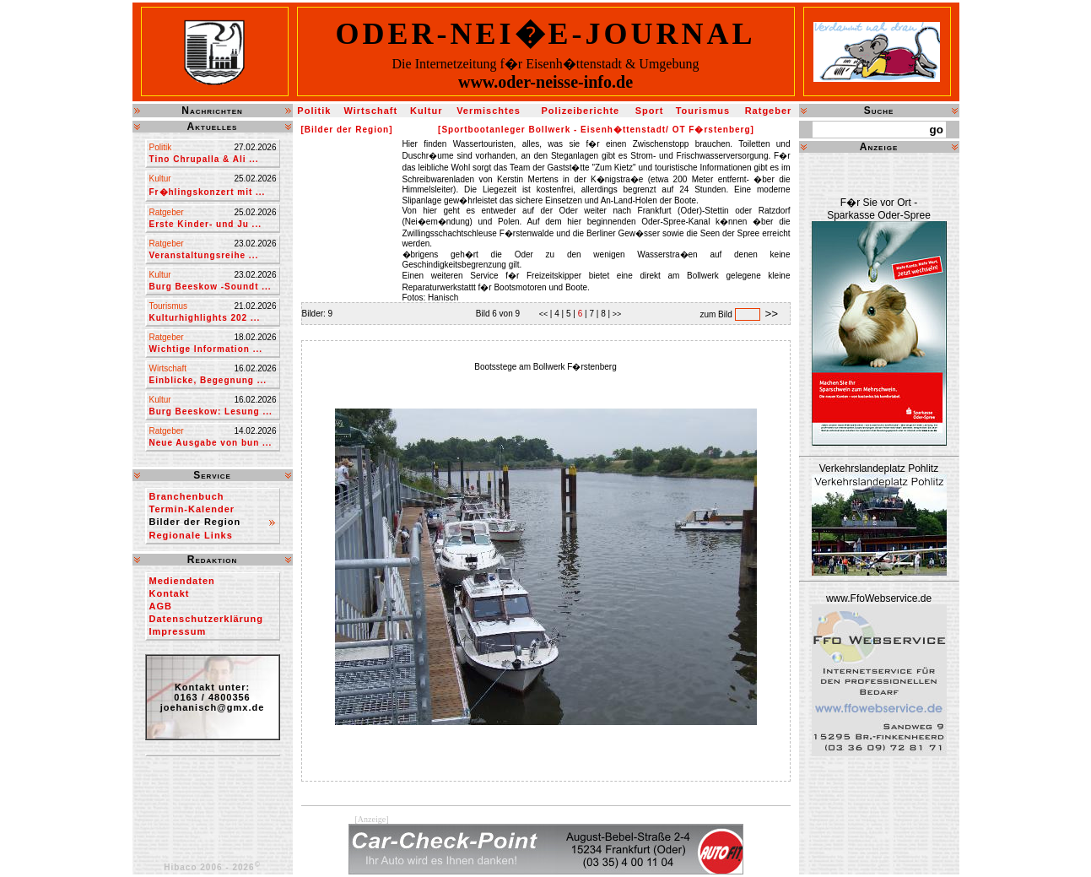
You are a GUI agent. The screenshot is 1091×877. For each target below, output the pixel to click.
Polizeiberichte (581, 111)
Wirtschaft (370, 111)
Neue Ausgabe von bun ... (211, 442)
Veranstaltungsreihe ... (204, 255)
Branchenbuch (186, 496)
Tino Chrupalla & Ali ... (204, 159)
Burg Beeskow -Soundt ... (210, 286)
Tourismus (703, 111)
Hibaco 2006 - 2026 (212, 867)
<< (544, 314)
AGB (160, 606)
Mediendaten (182, 581)
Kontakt (169, 593)
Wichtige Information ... (205, 349)
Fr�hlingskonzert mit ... (207, 192)
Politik (314, 111)
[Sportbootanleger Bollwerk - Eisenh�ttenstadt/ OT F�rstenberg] (596, 129)
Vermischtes (488, 111)
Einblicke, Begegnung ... (208, 380)
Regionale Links (191, 535)
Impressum (178, 631)
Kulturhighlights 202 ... (205, 317)
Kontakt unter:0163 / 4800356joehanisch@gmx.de (212, 697)
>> (615, 314)
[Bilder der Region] (347, 129)
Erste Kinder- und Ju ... (205, 224)
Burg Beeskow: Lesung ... (211, 411)
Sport (649, 111)
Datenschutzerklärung (206, 619)
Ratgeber (768, 111)
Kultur (426, 111)
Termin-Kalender (192, 509)
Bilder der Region (195, 522)
